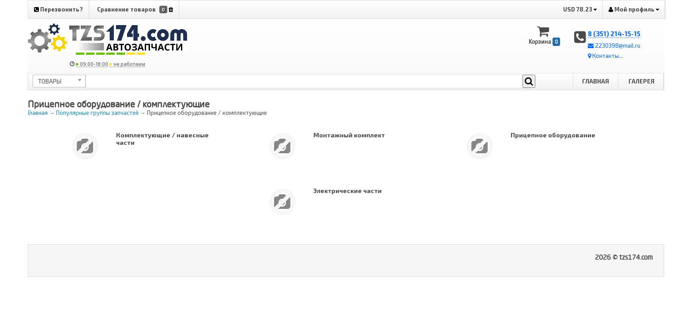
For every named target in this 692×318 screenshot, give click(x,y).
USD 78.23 (580, 9)
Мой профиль (634, 9)
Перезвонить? (58, 9)
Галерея (641, 81)
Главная (595, 81)
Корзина (544, 35)
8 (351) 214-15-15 (614, 34)
